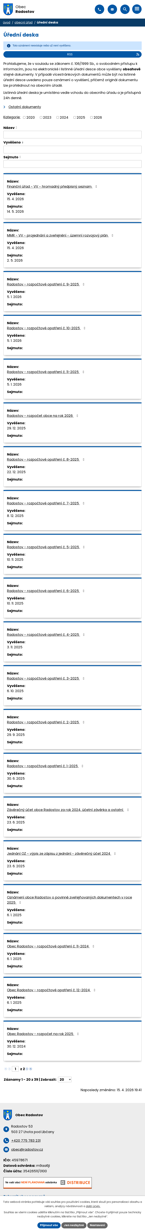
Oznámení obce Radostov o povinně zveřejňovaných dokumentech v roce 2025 (69, 900)
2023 (47, 117)
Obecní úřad (23, 22)
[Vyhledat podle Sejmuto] (72, 164)
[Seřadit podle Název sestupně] (17, 128)
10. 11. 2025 (15, 559)
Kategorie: (11, 117)
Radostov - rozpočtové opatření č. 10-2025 (47, 328)
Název (9, 127)
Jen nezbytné (74, 1225)
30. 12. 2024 (16, 1046)
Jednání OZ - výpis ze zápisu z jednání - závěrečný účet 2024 (62, 853)
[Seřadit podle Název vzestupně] (17, 127)
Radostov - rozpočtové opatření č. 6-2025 (46, 590)
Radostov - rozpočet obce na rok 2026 (43, 415)
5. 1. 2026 (14, 296)
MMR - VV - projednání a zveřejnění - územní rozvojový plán (61, 235)
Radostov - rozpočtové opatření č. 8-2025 (46, 459)
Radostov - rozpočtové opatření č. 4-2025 (46, 634)
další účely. (93, 1206)
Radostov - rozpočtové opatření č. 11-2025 (46, 371)
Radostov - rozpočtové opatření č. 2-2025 (46, 722)
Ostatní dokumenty (24, 106)
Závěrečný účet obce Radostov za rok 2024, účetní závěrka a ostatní (68, 809)
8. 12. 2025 (15, 515)
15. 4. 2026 (15, 199)
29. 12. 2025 (16, 428)
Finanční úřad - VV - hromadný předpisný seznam (53, 186)
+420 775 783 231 (99, 9)
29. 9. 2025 (16, 734)
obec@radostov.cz (112, 9)
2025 (81, 117)
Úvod (6, 22)
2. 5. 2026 (15, 260)
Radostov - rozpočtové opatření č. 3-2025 (46, 678)
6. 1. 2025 (14, 915)
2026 (98, 117)
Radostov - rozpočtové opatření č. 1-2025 (46, 766)
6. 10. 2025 (15, 691)
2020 (30, 117)
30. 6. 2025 (16, 778)
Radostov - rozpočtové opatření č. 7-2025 (46, 503)
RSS (103, 54)
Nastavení (97, 1225)
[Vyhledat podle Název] (72, 134)
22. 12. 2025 (16, 472)
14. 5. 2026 (15, 211)
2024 (64, 117)
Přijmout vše (49, 1225)
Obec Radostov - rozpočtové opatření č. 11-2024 (51, 946)
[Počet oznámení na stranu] (65, 1079)
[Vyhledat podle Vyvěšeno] (72, 149)
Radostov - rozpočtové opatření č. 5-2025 (46, 547)
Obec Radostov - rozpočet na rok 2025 (43, 1033)
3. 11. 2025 (14, 647)
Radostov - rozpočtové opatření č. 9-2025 (46, 284)
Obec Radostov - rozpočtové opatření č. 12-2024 (52, 990)
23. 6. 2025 (16, 822)
